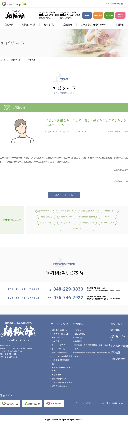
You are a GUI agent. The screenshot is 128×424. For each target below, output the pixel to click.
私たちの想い (80, 333)
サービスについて (60, 324)
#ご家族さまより (80, 131)
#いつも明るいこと (66, 210)
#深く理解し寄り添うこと (88, 210)
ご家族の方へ (57, 375)
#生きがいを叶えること (45, 210)
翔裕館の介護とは (59, 330)
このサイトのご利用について (111, 403)
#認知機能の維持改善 (87, 216)
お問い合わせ (117, 358)
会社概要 (78, 341)
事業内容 (78, 337)
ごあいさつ (79, 330)
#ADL (107, 216)
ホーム (3, 60)
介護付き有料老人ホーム (62, 333)
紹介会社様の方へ (59, 386)
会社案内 (9, 24)
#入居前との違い (51, 131)
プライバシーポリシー (84, 403)
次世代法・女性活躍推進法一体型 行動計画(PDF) (92, 347)
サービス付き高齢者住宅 (62, 356)
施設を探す (49, 24)
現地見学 (87, 15)
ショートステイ (58, 345)
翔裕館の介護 (28, 24)
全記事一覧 (77, 228)
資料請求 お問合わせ (120, 15)
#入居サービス (66, 131)
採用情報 (119, 24)
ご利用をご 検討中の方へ (93, 24)
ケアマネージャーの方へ (62, 382)
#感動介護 (109, 210)
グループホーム (58, 348)
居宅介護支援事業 (59, 352)
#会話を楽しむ (46, 216)
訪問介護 (55, 341)
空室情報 (67, 24)
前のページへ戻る (64, 195)
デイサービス (57, 337)
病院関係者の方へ (59, 378)
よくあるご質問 (119, 346)
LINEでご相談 (109, 15)
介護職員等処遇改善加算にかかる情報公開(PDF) (92, 354)
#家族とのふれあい (66, 216)
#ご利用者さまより (87, 222)
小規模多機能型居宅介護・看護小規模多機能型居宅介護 (62, 365)
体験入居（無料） (98, 15)
